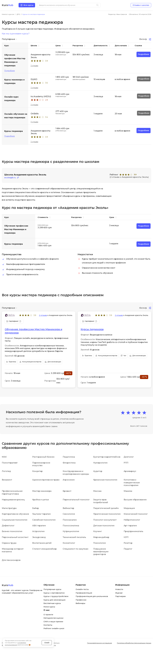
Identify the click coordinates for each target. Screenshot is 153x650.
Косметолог (69, 543)
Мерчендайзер (101, 537)
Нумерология (100, 463)
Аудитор (97, 471)
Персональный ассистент (15, 537)
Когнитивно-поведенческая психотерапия (132, 482)
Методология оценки (53, 618)
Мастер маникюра (41, 491)
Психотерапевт (10, 463)
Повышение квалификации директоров (101, 552)
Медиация (129, 508)
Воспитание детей (42, 543)
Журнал (118, 593)
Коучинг (97, 531)
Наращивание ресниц (13, 499)
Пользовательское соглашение (99, 643)
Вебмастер (68, 508)
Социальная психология (14, 520)
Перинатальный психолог (76, 499)
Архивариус (130, 471)
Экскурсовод (39, 537)
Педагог (128, 549)
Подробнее (9, 71)
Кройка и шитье (40, 499)
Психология (99, 543)
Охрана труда (9, 543)
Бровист (67, 491)
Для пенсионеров (11, 560)
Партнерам (120, 596)
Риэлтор (128, 543)
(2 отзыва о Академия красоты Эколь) (129, 177)
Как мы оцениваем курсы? (15, 34)
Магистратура (9, 508)
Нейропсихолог (132, 520)
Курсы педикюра (92, 329)
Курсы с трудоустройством (56, 596)
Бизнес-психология (12, 531)
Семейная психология (43, 520)
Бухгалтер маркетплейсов (106, 457)
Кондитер (37, 471)
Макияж (128, 491)
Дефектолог (8, 525)
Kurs (7, 5)
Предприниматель (133, 531)
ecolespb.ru (10, 177)
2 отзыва (34, 66)
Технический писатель (74, 537)
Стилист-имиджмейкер (44, 549)
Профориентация (84, 593)
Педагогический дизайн (106, 508)
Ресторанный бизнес (43, 457)
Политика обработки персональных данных (134, 643)
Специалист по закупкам (75, 549)
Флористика (69, 463)
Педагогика (69, 457)
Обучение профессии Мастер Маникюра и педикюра (33, 331)
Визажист (7, 480)
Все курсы (28, 5)
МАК (4, 457)
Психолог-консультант (105, 520)
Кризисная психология (105, 480)
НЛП (126, 537)
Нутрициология (71, 531)
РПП (126, 463)
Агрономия (69, 480)
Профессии (81, 600)
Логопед (6, 471)
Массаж (97, 491)
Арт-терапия (130, 525)
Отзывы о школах (141, 5)
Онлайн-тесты (82, 589)
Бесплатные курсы (52, 603)
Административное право (46, 480)
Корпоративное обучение (15, 514)
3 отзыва (34, 122)
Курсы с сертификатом (54, 593)
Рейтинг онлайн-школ (54, 628)
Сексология (69, 514)
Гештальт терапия (41, 514)
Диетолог (129, 457)
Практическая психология (106, 514)
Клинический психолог (136, 514)
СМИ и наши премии (53, 621)
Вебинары (80, 603)
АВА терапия (39, 525)
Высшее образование (135, 499)
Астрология (38, 531)
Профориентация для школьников (92, 596)
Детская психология (103, 525)
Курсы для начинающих (55, 600)
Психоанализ (70, 520)
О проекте (48, 614)
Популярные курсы (52, 589)
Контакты (48, 625)
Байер (35, 508)
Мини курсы (49, 607)
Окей (46, 643)
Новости (119, 589)
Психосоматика (71, 525)
